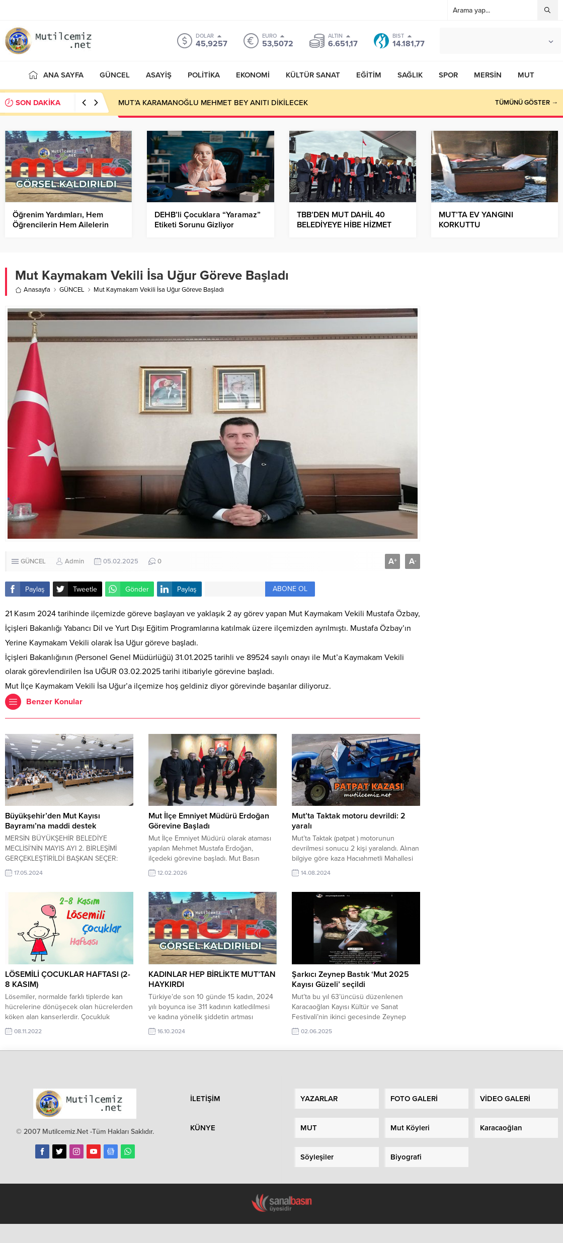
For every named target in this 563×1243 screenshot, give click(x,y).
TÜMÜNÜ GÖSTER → (526, 103)
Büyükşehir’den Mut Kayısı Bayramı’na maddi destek (52, 821)
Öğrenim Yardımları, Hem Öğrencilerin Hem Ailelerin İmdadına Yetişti (61, 225)
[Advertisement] (493, 422)
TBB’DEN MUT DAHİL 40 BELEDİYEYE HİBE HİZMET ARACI (344, 225)
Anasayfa (32, 290)
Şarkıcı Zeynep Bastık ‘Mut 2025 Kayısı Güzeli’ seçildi (350, 979)
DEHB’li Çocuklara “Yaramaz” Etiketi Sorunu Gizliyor (207, 220)
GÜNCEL (72, 290)
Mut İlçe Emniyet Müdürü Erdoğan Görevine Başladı (208, 821)
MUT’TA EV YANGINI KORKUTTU (476, 220)
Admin (74, 561)
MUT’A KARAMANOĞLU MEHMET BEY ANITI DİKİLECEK (213, 102)
